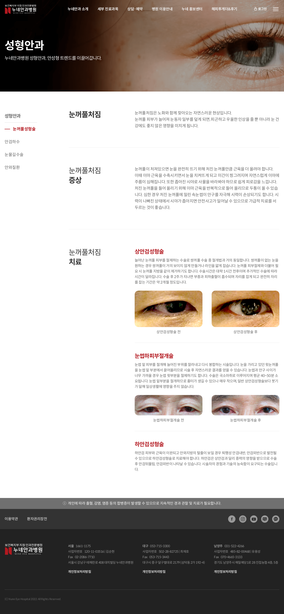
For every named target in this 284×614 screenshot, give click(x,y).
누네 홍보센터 (192, 9)
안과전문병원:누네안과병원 (20, 9)
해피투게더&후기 (224, 9)
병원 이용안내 (162, 9)
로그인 (260, 9)
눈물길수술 (14, 154)
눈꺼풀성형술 (24, 129)
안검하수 (12, 141)
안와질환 (12, 167)
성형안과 (13, 116)
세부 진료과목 (108, 9)
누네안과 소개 (78, 9)
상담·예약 (135, 9)
